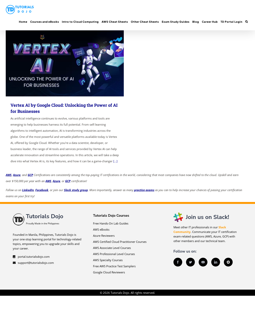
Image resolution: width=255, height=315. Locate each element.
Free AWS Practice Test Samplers (114, 266)
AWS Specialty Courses (108, 260)
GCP (30, 175)
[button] (246, 21)
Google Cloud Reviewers (109, 272)
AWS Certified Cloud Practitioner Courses (120, 242)
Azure (16, 175)
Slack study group (76, 190)
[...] (115, 161)
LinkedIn (28, 190)
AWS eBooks (101, 229)
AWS (8, 175)
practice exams (144, 190)
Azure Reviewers (104, 235)
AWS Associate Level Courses (112, 248)
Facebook (41, 190)
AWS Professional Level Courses (114, 254)
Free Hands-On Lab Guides (110, 223)
